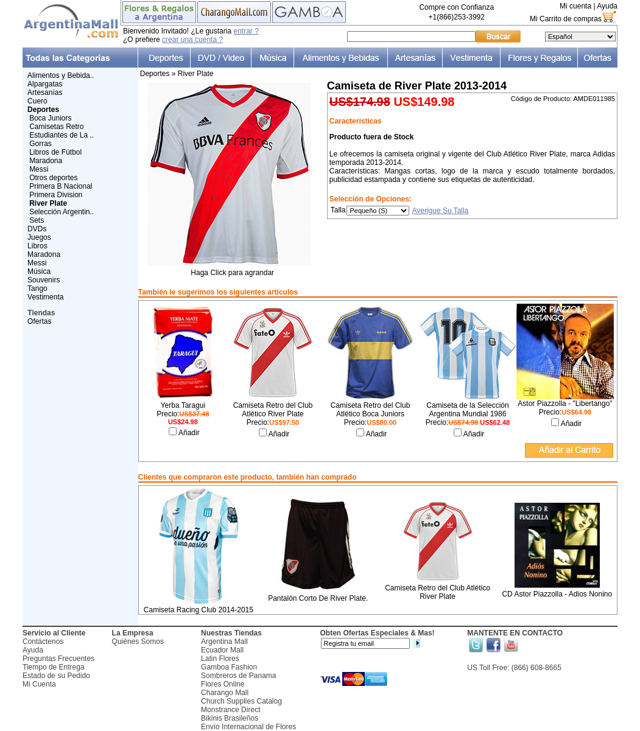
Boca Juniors (50, 118)
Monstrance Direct (230, 709)
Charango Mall (224, 692)
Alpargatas (44, 84)
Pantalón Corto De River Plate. (318, 598)
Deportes (155, 73)
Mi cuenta (575, 6)
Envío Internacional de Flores (248, 726)
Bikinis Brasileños (229, 718)
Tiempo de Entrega (54, 667)
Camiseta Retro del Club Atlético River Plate (273, 409)
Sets (36, 220)
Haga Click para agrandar (232, 269)
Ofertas (39, 321)
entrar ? (245, 31)
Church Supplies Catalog (241, 701)
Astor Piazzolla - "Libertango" (565, 403)
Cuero (37, 101)
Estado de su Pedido (56, 675)
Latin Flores (220, 658)
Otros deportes (53, 177)
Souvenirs (43, 280)
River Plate (196, 73)
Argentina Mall (224, 641)
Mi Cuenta (39, 684)
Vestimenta (45, 297)
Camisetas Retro (56, 126)
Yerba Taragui (183, 405)
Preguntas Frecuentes (58, 658)
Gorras (40, 143)
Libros (37, 246)
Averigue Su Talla (440, 210)
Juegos (39, 237)
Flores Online (222, 684)
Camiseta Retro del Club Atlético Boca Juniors (370, 409)
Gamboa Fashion (229, 667)
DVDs (36, 229)
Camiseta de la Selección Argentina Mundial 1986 (467, 409)
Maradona (45, 160)
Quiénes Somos (138, 641)
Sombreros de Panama (238, 675)
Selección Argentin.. (61, 212)
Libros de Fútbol (55, 152)
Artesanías (44, 92)
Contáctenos (43, 641)
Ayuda (607, 6)
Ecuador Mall (222, 650)
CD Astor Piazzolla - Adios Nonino (557, 594)
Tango (37, 288)
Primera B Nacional (60, 186)
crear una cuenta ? (192, 39)
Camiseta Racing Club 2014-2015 (198, 610)
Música (39, 271)
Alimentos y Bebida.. (60, 75)
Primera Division (55, 195)
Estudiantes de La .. (61, 135)
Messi (38, 169)
